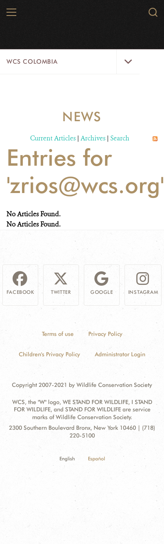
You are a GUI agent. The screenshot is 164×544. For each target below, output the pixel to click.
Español (96, 458)
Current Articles (53, 138)
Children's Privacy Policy (49, 354)
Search (119, 138)
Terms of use (58, 334)
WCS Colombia (32, 61)
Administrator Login (120, 354)
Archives (93, 138)
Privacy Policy (105, 334)
